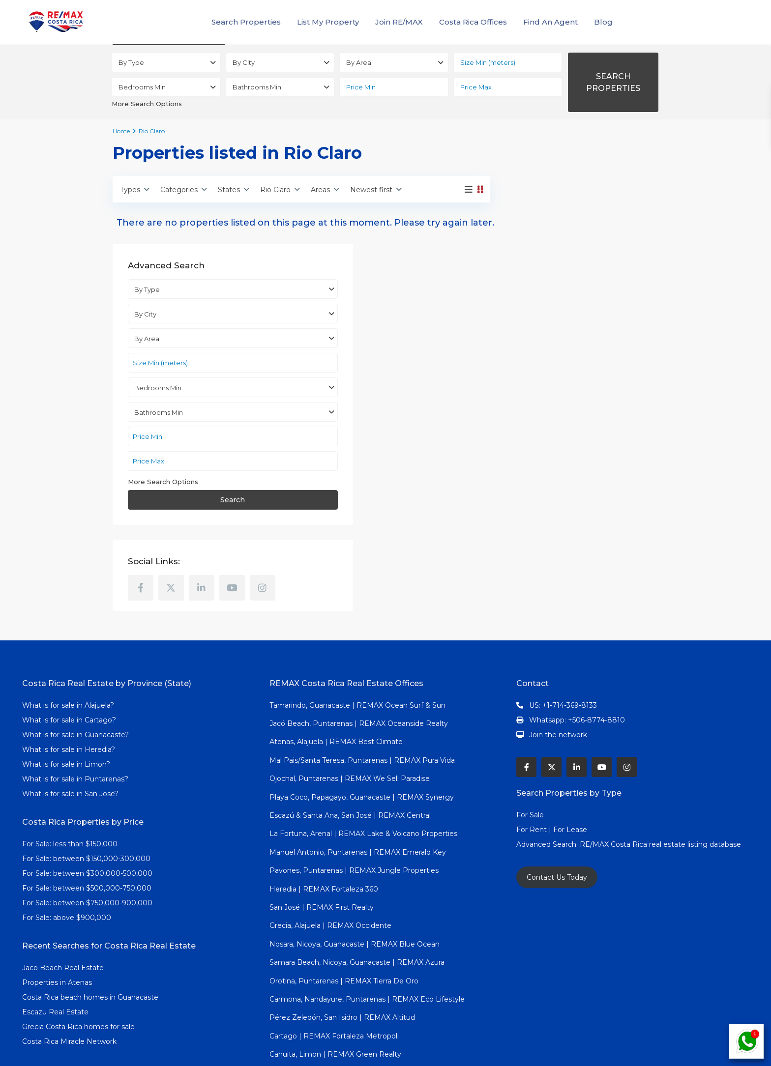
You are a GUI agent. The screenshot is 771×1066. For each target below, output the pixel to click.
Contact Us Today (557, 806)
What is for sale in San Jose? (70, 722)
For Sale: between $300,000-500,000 (87, 802)
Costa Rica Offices (473, 22)
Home (121, 131)
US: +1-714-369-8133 (563, 634)
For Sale (530, 743)
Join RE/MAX (399, 22)
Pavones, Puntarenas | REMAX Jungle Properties (354, 799)
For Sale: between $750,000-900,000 (87, 831)
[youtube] (624, 486)
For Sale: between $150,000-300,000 (86, 787)
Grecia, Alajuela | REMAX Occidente (330, 854)
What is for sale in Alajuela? (68, 634)
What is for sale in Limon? (66, 693)
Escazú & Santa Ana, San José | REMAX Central (350, 744)
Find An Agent (550, 22)
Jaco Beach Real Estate (64, 896)
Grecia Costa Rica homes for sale (78, 955)
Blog (603, 22)
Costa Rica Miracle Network (69, 970)
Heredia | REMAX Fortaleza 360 (323, 817)
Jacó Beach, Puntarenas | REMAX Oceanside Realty (358, 652)
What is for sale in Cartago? (69, 648)
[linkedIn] (594, 486)
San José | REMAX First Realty (321, 836)
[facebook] (533, 486)
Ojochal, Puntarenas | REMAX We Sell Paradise (349, 707)
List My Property (328, 22)
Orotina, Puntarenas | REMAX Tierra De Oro (343, 909)
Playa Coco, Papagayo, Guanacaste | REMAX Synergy (361, 725)
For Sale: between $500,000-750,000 (86, 816)
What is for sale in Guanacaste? (75, 663)
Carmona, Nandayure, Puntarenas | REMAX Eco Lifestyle (367, 927)
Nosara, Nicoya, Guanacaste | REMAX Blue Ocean (354, 872)
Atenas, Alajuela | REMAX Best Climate (336, 670)
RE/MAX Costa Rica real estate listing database (661, 773)
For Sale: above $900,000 (67, 846)
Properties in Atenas (57, 911)
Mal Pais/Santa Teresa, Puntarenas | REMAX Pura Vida (362, 689)
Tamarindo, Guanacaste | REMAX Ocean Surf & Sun (357, 634)
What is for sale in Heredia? (68, 678)
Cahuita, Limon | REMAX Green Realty (335, 983)
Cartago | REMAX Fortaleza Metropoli (334, 964)
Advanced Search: (548, 773)
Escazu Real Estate (55, 940)
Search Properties (246, 22)
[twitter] (563, 486)
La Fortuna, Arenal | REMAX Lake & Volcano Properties (363, 762)
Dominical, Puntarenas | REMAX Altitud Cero (346, 1001)
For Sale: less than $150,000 (70, 772)
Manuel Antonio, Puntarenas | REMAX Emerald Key (357, 781)
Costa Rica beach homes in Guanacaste (90, 926)
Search (581, 398)
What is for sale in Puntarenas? (75, 707)
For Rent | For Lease (551, 758)
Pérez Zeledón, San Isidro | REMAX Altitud (342, 946)
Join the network (558, 663)
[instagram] (533, 516)
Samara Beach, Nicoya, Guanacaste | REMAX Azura (357, 891)
